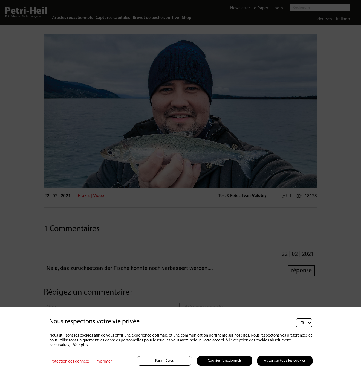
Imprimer (103, 362)
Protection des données (69, 362)
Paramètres (164, 361)
